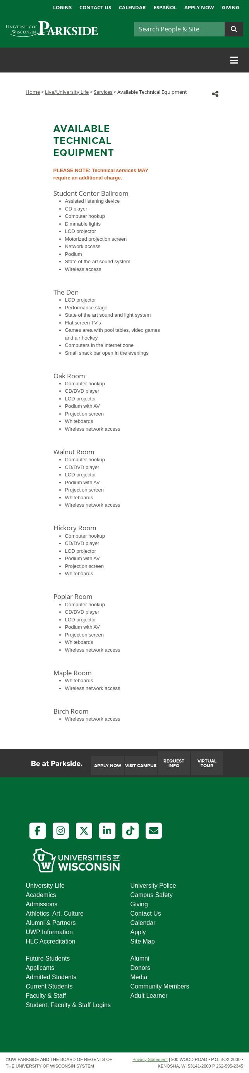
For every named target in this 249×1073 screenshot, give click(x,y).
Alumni (140, 958)
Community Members (160, 986)
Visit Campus (140, 766)
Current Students (49, 986)
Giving (230, 7)
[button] (215, 93)
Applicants (40, 967)
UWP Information (49, 932)
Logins (62, 7)
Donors (141, 967)
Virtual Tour (206, 763)
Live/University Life (67, 91)
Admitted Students (51, 977)
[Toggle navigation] (234, 60)
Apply (138, 932)
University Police (153, 885)
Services (103, 91)
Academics (41, 895)
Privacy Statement (150, 1059)
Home (33, 91)
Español (165, 7)
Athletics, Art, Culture (55, 913)
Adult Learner (149, 995)
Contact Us (95, 7)
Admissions (42, 904)
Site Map (143, 941)
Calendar (132, 7)
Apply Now (199, 7)
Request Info (173, 763)
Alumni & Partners (51, 922)
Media (139, 977)
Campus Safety (152, 895)
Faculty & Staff (46, 995)
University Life (45, 885)
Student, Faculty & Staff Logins (68, 1005)
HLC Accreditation (51, 941)
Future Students (48, 958)
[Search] (179, 29)
